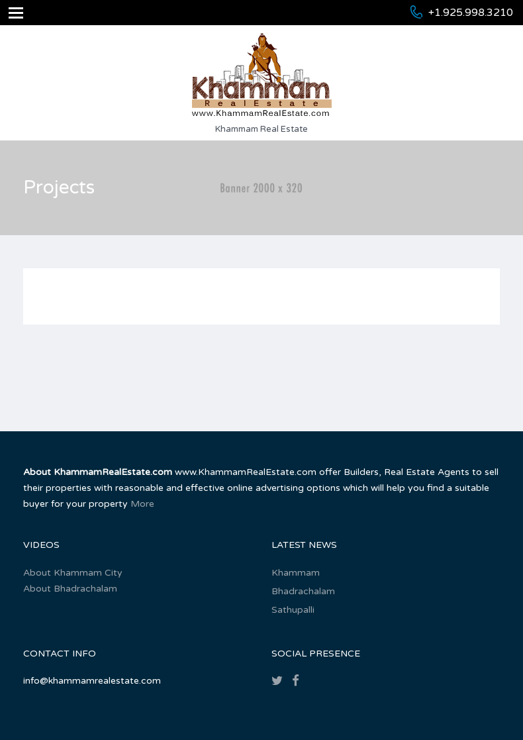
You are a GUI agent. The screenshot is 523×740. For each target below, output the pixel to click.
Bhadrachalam (303, 591)
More (142, 503)
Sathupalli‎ (292, 609)
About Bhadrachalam (70, 588)
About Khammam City (72, 572)
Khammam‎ (295, 572)
